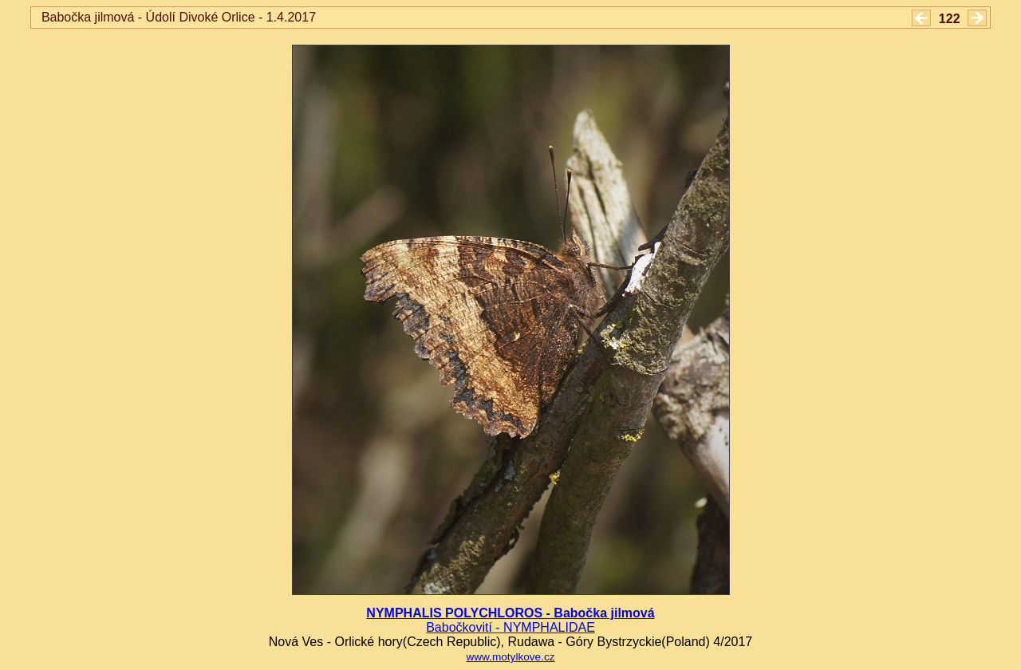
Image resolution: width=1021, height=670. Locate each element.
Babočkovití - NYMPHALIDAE (510, 627)
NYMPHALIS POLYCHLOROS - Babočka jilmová (510, 613)
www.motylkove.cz (510, 657)
